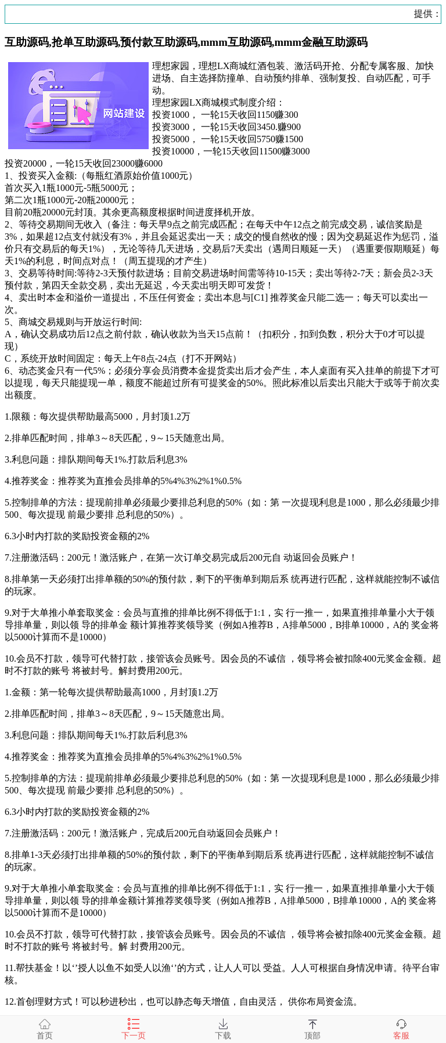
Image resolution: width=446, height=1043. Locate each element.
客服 (401, 1029)
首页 (45, 1029)
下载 (223, 1029)
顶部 (312, 1029)
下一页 (133, 1029)
